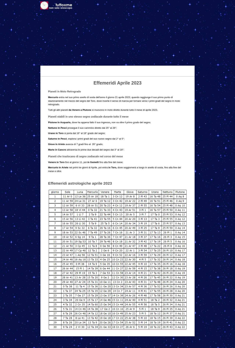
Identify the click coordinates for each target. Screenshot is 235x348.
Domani (86, 68)
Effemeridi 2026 (122, 68)
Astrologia (142, 68)
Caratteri (158, 68)
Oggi (75, 68)
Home (45, 68)
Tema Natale (60, 68)
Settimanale (102, 68)
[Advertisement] (117, 38)
